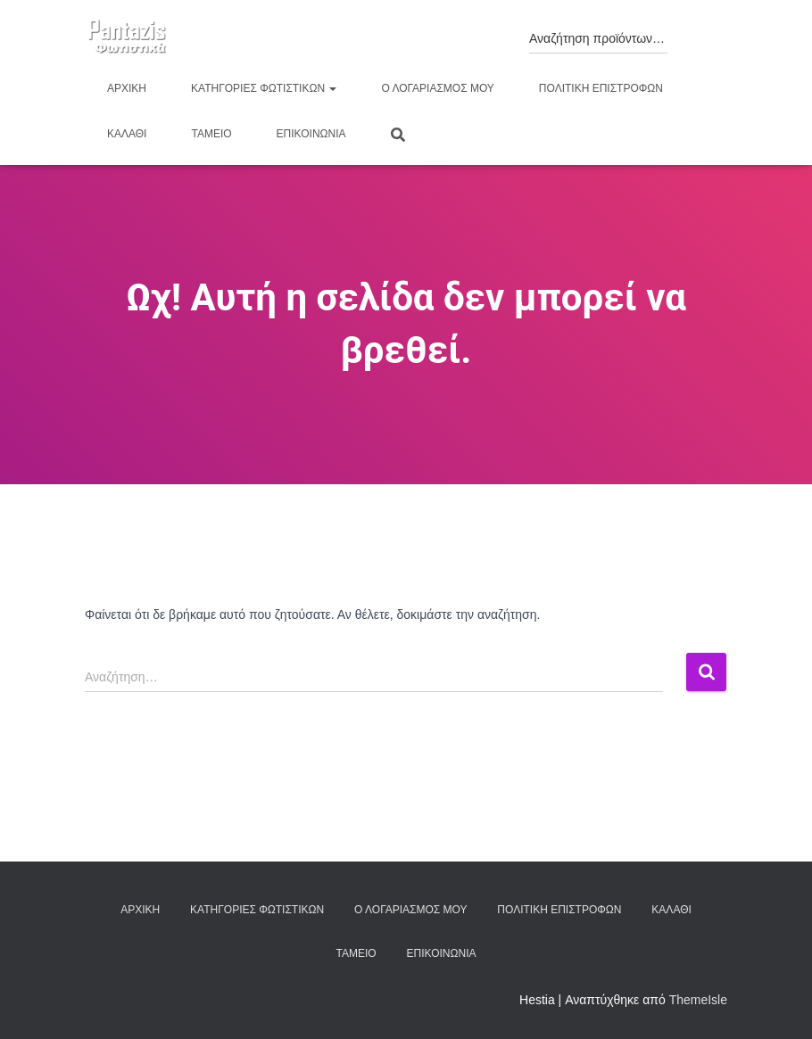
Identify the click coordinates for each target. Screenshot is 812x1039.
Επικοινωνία (311, 134)
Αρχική (126, 88)
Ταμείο (211, 134)
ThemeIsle (698, 1000)
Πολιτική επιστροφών (601, 88)
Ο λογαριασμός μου (437, 88)
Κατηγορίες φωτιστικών (263, 88)
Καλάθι (126, 134)
